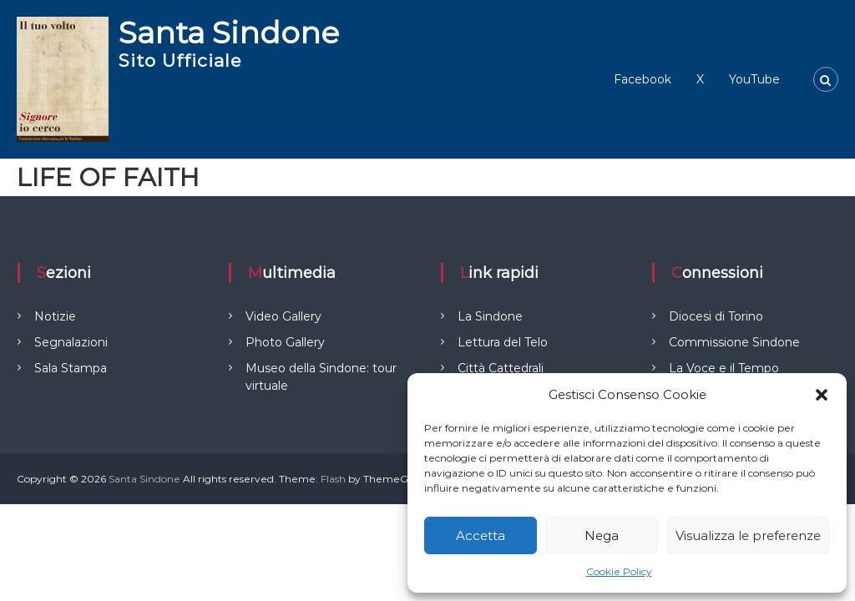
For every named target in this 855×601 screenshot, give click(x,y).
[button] (821, 394)
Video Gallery (283, 316)
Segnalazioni (71, 342)
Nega (601, 535)
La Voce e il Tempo (724, 368)
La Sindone (490, 316)
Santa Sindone (229, 32)
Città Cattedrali (501, 368)
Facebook (642, 79)
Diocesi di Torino (716, 316)
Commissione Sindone (734, 342)
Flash (333, 478)
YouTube (754, 79)
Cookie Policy (619, 571)
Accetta (480, 535)
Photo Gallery (285, 342)
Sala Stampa (70, 368)
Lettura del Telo (503, 342)
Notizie (55, 316)
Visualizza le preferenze (748, 535)
